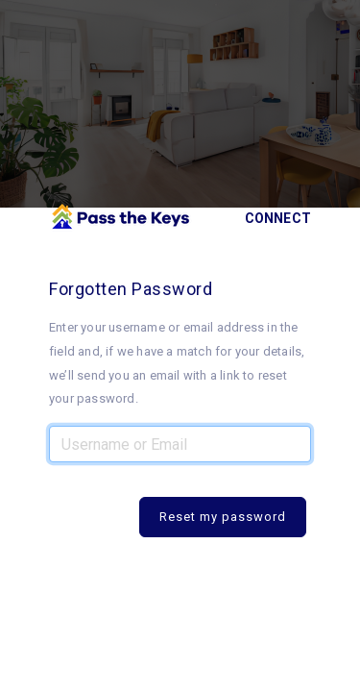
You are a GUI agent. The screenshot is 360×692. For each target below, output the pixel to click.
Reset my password (222, 516)
